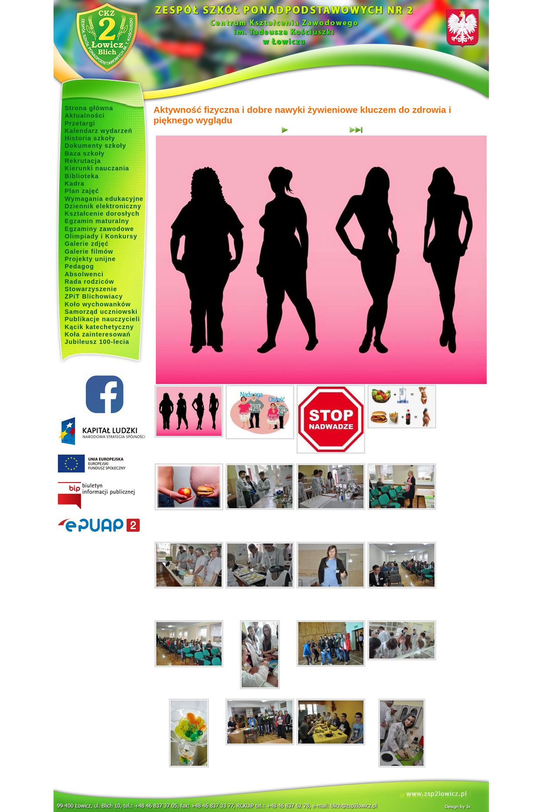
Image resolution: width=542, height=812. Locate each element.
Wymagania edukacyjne (104, 198)
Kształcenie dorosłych (102, 213)
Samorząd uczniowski (101, 311)
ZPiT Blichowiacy (94, 296)
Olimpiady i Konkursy (101, 236)
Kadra (75, 183)
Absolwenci (84, 274)
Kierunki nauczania (97, 168)
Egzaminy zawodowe (99, 228)
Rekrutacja (83, 160)
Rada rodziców (89, 281)
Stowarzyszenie (91, 288)
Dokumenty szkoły (96, 145)
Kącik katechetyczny (99, 326)
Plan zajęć (82, 190)
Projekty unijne (90, 258)
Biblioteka (82, 176)
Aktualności (85, 115)
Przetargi (80, 123)
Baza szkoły (85, 153)
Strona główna (89, 108)
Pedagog (79, 266)
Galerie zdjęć (87, 243)
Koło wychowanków (98, 304)
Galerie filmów (89, 251)
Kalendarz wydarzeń (98, 130)
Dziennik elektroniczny (103, 206)
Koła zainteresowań (98, 334)
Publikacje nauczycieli (102, 319)
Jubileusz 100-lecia (97, 341)
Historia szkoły (90, 138)
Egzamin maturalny (97, 220)
